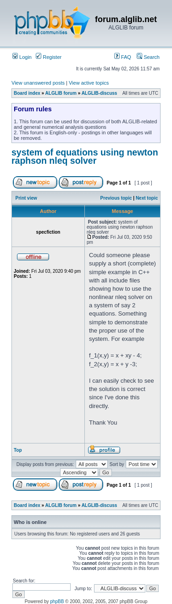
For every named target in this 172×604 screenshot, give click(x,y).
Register (48, 57)
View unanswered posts (38, 83)
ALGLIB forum (61, 93)
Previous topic (116, 198)
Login (22, 57)
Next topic (147, 198)
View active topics (89, 83)
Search (148, 57)
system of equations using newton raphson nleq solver (84, 156)
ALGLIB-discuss (99, 93)
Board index (27, 93)
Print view (26, 198)
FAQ (122, 57)
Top (18, 450)
